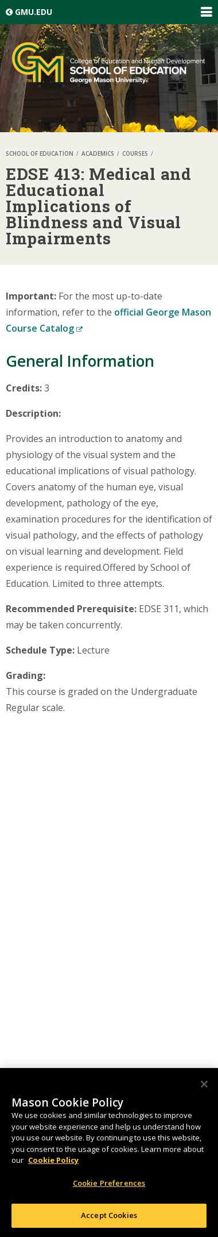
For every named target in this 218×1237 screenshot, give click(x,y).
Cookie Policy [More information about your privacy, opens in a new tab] (53, 1160)
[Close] (204, 1084)
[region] (109, 1152)
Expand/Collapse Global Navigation (206, 12)
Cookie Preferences (109, 1183)
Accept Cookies (109, 1215)
